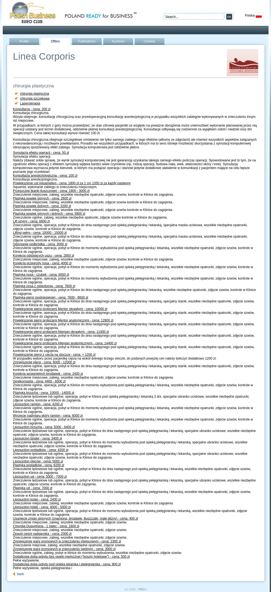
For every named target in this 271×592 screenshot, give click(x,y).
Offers (55, 41)
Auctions (118, 41)
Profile (24, 41)
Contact (149, 41)
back (20, 574)
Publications (87, 41)
